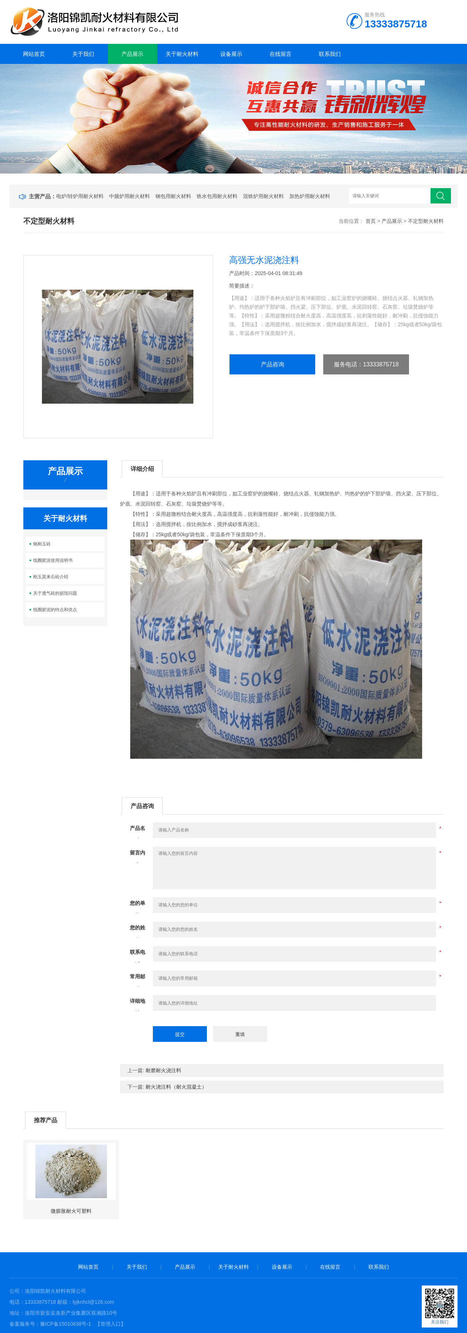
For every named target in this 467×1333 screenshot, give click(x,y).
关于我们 (83, 54)
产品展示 (132, 54)
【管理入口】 (110, 1324)
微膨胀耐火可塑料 (71, 1211)
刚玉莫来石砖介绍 (50, 576)
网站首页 (34, 54)
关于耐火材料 (182, 54)
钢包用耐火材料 (173, 196)
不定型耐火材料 (426, 221)
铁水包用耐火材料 (217, 196)
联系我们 (330, 54)
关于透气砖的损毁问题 (55, 593)
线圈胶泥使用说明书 (53, 560)
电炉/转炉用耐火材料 (80, 196)
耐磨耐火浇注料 (163, 1070)
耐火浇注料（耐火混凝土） (176, 1087)
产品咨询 (272, 364)
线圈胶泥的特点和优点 (55, 609)
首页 (371, 221)
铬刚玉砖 (42, 543)
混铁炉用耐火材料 (263, 196)
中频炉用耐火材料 (129, 196)
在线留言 (281, 54)
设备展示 (231, 54)
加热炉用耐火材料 (309, 196)
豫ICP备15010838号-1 (65, 1324)
